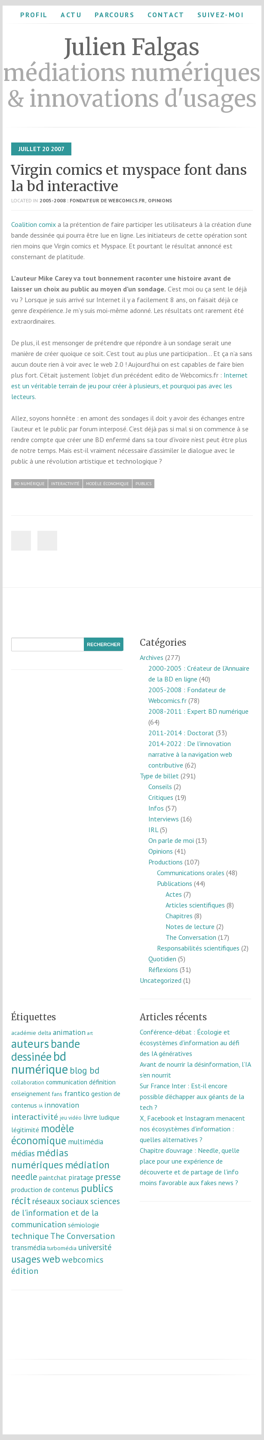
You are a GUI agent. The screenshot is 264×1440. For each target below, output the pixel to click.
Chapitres (179, 915)
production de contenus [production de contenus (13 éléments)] (45, 1189)
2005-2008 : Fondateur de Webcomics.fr (92, 200)
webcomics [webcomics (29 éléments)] (83, 1259)
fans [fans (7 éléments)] (57, 1094)
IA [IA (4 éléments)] (41, 1106)
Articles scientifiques (195, 905)
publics (143, 483)
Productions (165, 862)
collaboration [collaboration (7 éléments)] (27, 1082)
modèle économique (107, 483)
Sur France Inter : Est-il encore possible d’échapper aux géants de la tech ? (192, 1096)
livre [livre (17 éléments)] (90, 1117)
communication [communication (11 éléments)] (66, 1082)
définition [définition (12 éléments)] (102, 1082)
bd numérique (29, 483)
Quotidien (162, 958)
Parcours (115, 14)
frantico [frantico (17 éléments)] (76, 1093)
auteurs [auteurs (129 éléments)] (30, 1043)
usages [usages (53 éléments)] (25, 1259)
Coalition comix (33, 224)
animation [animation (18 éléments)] (69, 1032)
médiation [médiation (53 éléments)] (87, 1164)
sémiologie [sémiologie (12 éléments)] (83, 1224)
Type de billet (159, 775)
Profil (34, 14)
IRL (153, 829)
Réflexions (163, 969)
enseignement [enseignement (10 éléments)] (30, 1094)
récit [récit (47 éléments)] (21, 1200)
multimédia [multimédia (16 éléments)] (85, 1141)
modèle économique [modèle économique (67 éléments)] (42, 1134)
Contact (165, 14)
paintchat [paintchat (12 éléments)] (53, 1177)
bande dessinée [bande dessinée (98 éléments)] (45, 1050)
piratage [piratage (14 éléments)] (80, 1177)
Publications (174, 883)
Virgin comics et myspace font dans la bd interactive (129, 178)
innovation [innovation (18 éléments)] (61, 1105)
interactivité (65, 483)
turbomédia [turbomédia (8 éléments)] (62, 1248)
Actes (174, 894)
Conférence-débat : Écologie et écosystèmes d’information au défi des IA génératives (189, 1043)
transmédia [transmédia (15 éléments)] (28, 1247)
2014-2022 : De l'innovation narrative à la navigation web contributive (190, 754)
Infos (156, 808)
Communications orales (190, 872)
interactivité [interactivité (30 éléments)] (34, 1116)
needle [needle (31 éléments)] (24, 1177)
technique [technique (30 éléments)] (30, 1236)
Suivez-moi (220, 14)
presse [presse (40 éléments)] (108, 1177)
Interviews (163, 818)
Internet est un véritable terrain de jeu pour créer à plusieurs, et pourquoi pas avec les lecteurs (129, 386)
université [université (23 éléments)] (94, 1247)
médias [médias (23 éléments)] (23, 1153)
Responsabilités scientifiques (198, 948)
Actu (71, 14)
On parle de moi (171, 840)
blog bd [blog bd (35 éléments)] (84, 1070)
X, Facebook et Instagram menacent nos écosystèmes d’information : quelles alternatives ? (192, 1129)
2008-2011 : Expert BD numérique (198, 711)
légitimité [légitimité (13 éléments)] (25, 1129)
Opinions (160, 200)
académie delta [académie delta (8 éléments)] (31, 1033)
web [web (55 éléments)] (51, 1258)
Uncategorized (160, 980)
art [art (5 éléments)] (90, 1033)
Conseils (160, 786)
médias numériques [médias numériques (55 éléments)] (39, 1158)
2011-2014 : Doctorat (181, 732)
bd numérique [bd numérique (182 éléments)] (39, 1062)
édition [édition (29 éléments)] (24, 1270)
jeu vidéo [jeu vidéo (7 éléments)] (71, 1117)
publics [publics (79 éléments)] (97, 1188)
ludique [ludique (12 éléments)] (109, 1117)
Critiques (160, 797)
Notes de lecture (190, 926)
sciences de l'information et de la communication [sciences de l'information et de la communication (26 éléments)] (65, 1212)
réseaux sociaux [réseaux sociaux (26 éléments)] (60, 1200)
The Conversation (191, 937)
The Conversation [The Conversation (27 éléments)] (82, 1235)
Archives (151, 657)
